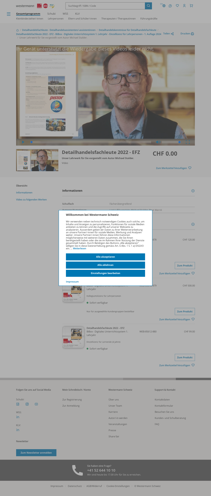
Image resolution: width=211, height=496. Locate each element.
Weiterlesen (79, 248)
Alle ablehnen (105, 265)
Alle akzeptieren (105, 256)
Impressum (72, 281)
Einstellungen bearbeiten (105, 273)
